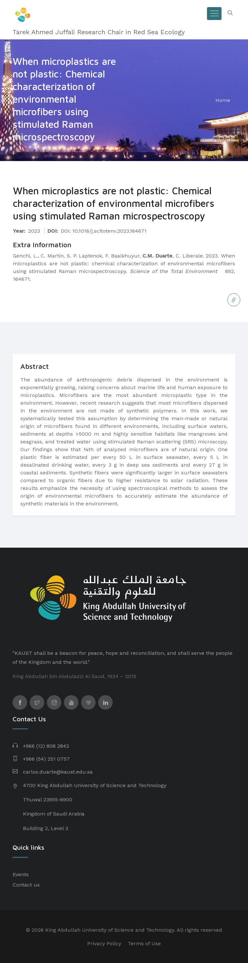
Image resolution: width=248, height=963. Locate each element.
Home (222, 100)
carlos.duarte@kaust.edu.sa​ (58, 772)
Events (21, 874)
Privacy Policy (104, 943)
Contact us (26, 885)
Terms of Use (144, 943)
